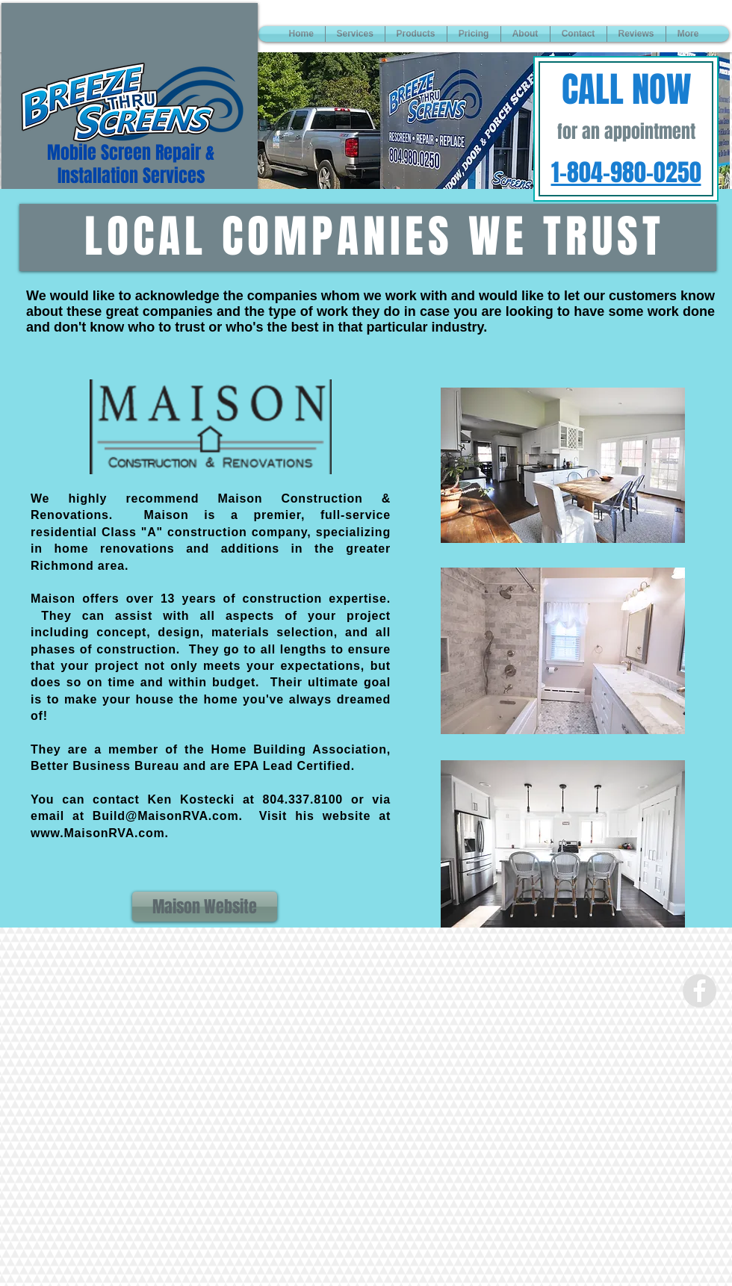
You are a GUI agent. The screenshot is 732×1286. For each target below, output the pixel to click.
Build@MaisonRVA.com (166, 816)
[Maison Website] (204, 907)
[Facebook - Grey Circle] (699, 990)
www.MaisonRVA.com (98, 833)
